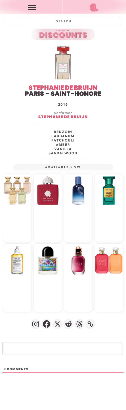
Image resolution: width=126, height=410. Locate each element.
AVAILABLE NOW (63, 167)
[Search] (63, 21)
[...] (62, 348)
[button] (32, 7)
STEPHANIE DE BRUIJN (63, 87)
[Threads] (79, 324)
